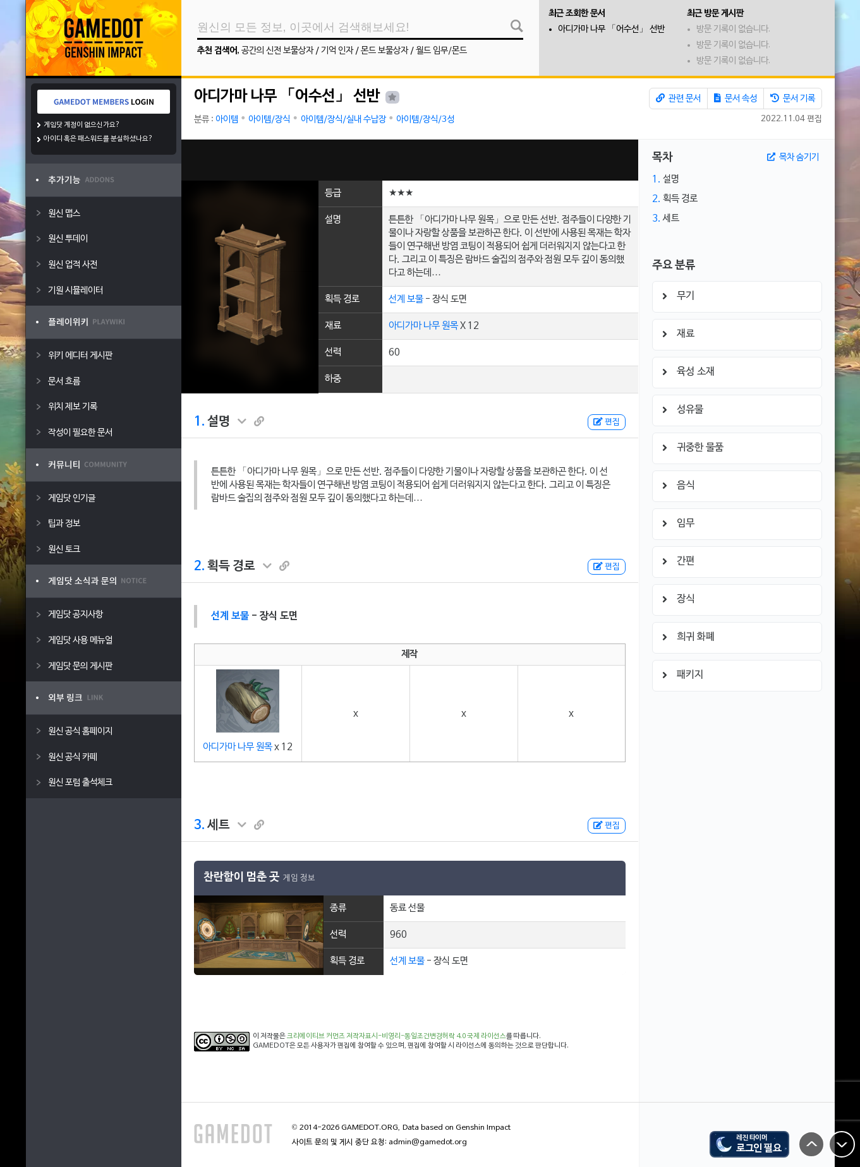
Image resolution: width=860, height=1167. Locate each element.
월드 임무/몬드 (441, 51)
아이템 (226, 119)
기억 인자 (337, 51)
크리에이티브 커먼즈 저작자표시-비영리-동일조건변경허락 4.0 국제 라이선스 (396, 1036)
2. (199, 566)
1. (199, 422)
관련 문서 (678, 98)
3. (199, 825)
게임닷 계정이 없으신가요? (82, 125)
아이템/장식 (269, 119)
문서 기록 (792, 98)
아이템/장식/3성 (425, 119)
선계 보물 (406, 299)
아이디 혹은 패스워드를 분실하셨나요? (98, 139)
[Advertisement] (409, 160)
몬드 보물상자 (384, 51)
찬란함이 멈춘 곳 (241, 877)
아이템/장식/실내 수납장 (343, 119)
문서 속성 (735, 98)
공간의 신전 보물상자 (277, 51)
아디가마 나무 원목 (423, 326)
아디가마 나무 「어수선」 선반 (611, 29)
